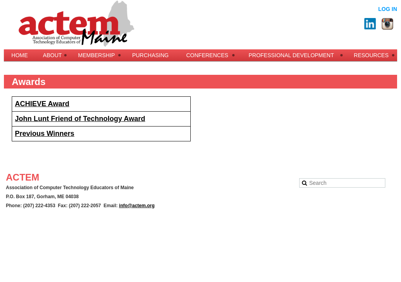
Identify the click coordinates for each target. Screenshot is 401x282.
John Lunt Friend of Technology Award (80, 119)
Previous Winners (44, 133)
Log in (387, 9)
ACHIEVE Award (42, 104)
